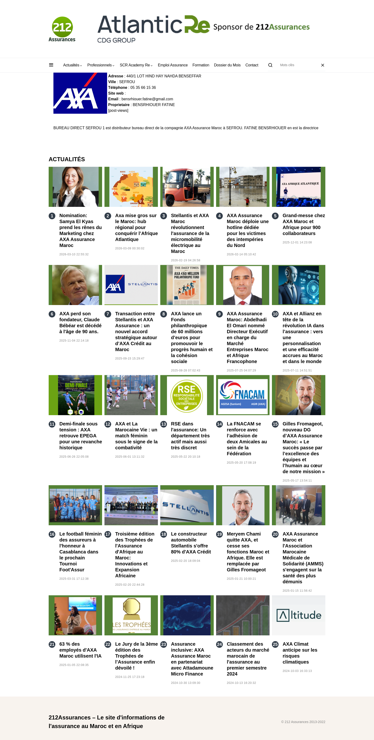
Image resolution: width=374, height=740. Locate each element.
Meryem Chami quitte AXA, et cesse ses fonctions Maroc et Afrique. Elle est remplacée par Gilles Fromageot (248, 551)
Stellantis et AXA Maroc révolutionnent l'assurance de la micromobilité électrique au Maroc (190, 233)
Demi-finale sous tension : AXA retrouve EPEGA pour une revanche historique (80, 435)
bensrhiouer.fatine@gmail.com (147, 99)
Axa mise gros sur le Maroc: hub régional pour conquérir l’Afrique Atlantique (136, 227)
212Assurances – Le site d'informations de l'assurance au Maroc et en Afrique (107, 721)
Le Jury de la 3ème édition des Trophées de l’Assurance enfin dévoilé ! (136, 655)
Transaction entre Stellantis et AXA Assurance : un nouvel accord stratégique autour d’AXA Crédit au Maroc (136, 331)
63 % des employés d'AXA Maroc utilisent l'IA (80, 650)
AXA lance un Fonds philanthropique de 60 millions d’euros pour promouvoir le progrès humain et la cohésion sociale (192, 337)
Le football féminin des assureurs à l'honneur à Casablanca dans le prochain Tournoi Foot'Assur (80, 551)
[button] (51, 65)
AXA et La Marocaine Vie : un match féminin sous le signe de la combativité (136, 435)
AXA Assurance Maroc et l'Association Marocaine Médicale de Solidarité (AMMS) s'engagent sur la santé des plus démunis (303, 557)
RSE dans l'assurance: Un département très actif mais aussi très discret (190, 435)
